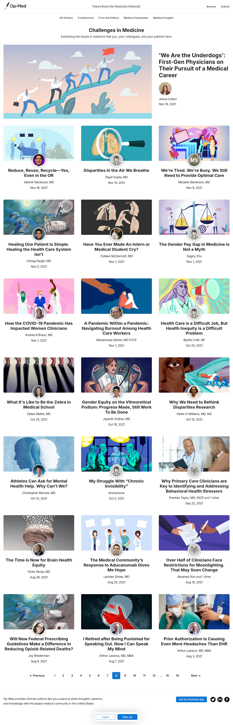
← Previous (37, 675)
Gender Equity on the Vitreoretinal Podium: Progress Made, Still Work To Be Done (116, 407)
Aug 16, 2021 (194, 582)
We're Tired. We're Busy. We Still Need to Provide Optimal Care (194, 173)
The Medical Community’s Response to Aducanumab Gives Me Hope (116, 565)
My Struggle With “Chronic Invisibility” (116, 484)
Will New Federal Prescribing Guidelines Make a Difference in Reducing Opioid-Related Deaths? (39, 643)
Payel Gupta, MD (116, 177)
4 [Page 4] (81, 675)
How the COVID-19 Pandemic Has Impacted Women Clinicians (39, 326)
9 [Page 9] (125, 675)
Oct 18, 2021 (116, 424)
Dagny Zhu (194, 256)
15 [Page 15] (167, 675)
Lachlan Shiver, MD (116, 577)
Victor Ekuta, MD (39, 571)
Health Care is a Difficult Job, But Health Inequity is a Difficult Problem (194, 328)
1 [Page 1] (54, 675)
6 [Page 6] (99, 675)
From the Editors (109, 17)
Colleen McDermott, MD (116, 256)
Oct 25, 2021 (194, 345)
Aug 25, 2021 (116, 582)
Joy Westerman (38, 655)
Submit (225, 6)
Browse (211, 6)
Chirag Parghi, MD (39, 261)
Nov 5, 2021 (39, 266)
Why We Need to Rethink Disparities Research (194, 405)
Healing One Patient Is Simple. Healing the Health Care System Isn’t (39, 249)
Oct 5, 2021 (116, 498)
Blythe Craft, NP (194, 340)
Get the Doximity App (191, 699)
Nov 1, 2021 (116, 261)
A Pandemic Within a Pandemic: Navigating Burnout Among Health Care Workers (116, 328)
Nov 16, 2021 (167, 104)
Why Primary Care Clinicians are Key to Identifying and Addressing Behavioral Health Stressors (194, 486)
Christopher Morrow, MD (38, 493)
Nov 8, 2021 (194, 187)
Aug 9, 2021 (39, 661)
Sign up (127, 717)
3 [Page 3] (72, 675)
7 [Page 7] (107, 675)
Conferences (86, 17)
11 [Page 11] (144, 675)
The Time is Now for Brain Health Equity (39, 563)
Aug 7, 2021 (116, 661)
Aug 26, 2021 (39, 577)
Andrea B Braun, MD (38, 335)
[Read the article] (38, 144)
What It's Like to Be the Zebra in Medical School (39, 405)
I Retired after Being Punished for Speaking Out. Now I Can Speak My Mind (116, 643)
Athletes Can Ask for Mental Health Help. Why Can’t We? (38, 484)
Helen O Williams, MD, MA (194, 414)
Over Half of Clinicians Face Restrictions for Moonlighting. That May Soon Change (194, 565)
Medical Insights (163, 17)
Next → (196, 675)
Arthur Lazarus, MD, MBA (117, 655)
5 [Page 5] (90, 675)
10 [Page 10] (134, 675)
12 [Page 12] (154, 675)
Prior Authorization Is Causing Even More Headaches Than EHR (194, 641)
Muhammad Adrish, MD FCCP (116, 340)
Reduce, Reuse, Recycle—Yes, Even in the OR (39, 173)
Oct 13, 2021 (194, 419)
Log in (105, 717)
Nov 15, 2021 (116, 182)
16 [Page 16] (177, 675)
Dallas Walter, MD (39, 414)
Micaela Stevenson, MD (194, 182)
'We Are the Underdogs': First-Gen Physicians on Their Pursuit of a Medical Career (193, 65)
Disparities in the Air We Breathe (116, 170)
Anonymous (116, 493)
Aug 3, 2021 (194, 656)
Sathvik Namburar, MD (39, 182)
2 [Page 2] (63, 675)
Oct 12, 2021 (39, 498)
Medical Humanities (136, 17)
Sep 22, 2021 (194, 503)
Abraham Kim (186, 577)
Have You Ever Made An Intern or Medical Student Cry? (116, 247)
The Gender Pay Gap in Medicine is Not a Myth (194, 247)
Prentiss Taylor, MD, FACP (186, 498)
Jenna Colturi (168, 99)
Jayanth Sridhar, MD (116, 419)
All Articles (66, 17)
